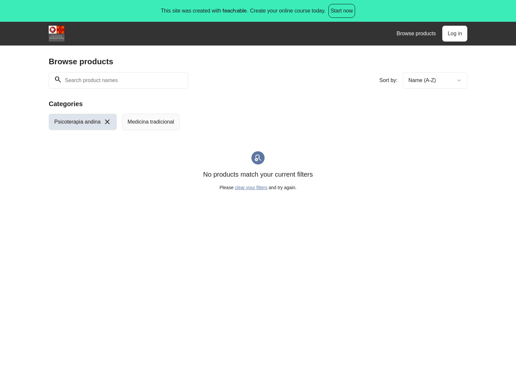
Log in (455, 33)
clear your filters (251, 187)
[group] (231, 122)
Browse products (416, 33)
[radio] (83, 122)
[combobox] (435, 80)
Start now (342, 11)
